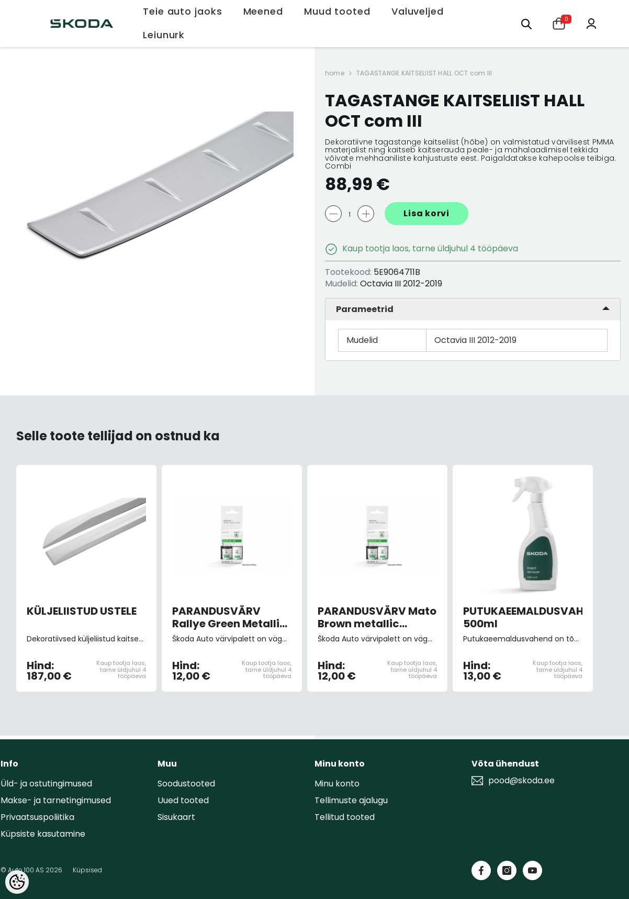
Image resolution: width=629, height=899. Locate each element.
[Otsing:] (526, 23)
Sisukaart (176, 817)
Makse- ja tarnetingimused (56, 800)
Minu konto (337, 784)
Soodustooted (186, 784)
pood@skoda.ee (521, 780)
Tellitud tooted (344, 817)
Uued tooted (183, 800)
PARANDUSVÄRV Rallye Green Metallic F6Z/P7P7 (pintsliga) (229, 617)
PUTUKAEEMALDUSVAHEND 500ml (522, 617)
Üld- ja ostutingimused (46, 784)
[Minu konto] (591, 23)
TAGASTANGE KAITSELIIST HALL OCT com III (424, 73)
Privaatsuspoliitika (37, 817)
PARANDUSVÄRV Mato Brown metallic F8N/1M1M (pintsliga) (377, 617)
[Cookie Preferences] (17, 882)
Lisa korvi (426, 213)
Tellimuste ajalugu (351, 800)
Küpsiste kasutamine (43, 834)
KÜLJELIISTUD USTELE (82, 611)
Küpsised (87, 869)
